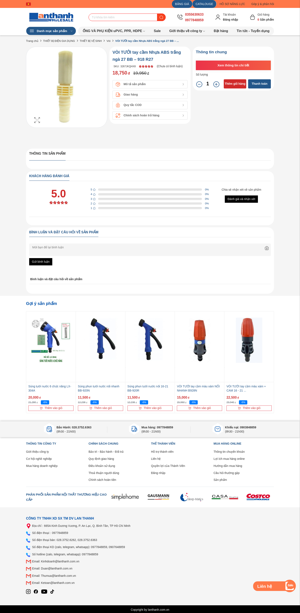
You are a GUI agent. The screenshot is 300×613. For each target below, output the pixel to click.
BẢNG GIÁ (182, 4)
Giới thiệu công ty (37, 451)
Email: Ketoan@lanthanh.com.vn (53, 582)
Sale (157, 31)
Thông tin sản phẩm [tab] (47, 153)
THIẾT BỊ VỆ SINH (91, 40)
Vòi (108, 40)
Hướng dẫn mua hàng (228, 466)
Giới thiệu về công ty (187, 31)
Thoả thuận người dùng (104, 473)
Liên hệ (156, 458)
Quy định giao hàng (101, 458)
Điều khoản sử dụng (102, 466)
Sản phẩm (220, 479)
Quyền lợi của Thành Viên (168, 466)
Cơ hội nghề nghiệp (39, 458)
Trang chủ (32, 40)
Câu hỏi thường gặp (227, 473)
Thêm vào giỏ (51, 408)
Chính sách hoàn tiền (102, 479)
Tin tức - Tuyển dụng (253, 31)
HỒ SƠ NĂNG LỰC (232, 4)
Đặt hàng (221, 31)
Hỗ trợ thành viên (162, 451)
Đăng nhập (158, 473)
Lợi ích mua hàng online (229, 458)
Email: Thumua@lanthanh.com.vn (54, 575)
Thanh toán (259, 83)
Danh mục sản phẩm (51, 31)
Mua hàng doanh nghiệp (42, 466)
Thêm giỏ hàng (235, 83)
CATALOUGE (204, 4)
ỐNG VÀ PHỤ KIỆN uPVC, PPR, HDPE (114, 31)
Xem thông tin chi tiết (233, 65)
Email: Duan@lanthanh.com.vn (52, 568)
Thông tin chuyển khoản (229, 451)
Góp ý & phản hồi (262, 4)
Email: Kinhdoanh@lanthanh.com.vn (55, 561)
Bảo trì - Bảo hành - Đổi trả (106, 451)
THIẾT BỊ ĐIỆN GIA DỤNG (59, 40)
